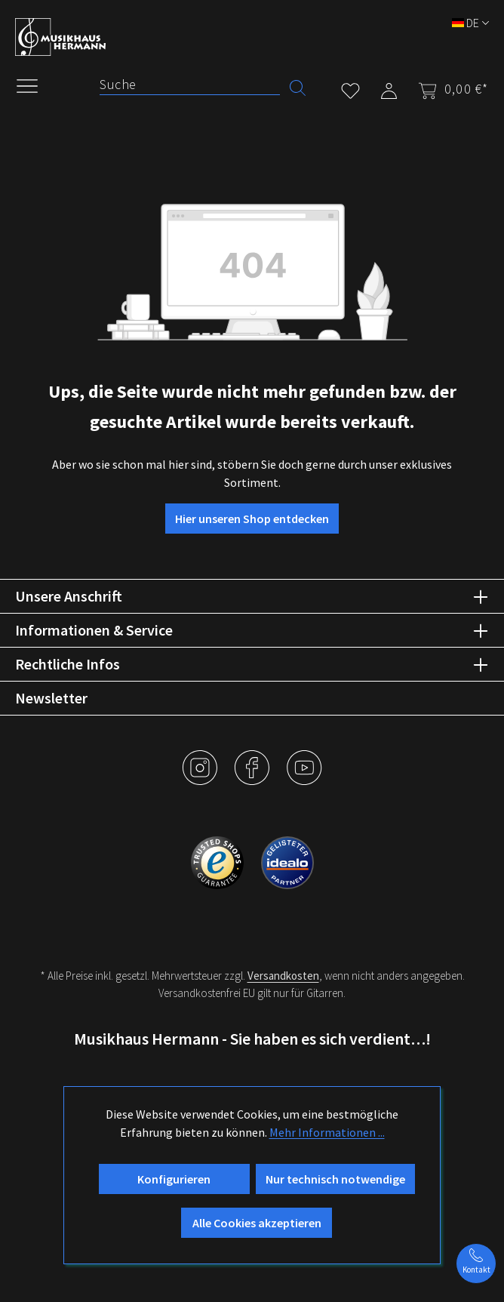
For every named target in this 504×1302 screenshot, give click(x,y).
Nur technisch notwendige (335, 1179)
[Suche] (190, 84)
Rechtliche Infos (67, 663)
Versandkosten (283, 975)
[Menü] (34, 84)
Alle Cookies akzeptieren (256, 1222)
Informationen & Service (94, 629)
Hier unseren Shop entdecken (252, 518)
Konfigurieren (174, 1179)
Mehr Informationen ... (327, 1132)
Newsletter (51, 697)
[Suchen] (297, 86)
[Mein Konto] (389, 88)
